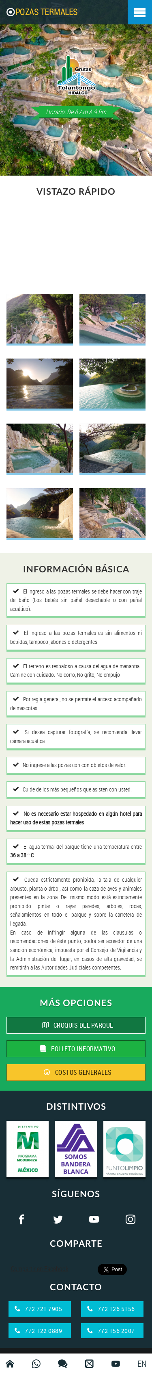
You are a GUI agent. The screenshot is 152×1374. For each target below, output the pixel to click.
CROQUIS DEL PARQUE (77, 1025)
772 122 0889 (38, 1331)
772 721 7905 (38, 1309)
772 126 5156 (111, 1309)
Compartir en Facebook (40, 1268)
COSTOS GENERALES (78, 1072)
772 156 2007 (111, 1331)
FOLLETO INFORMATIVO (78, 1048)
